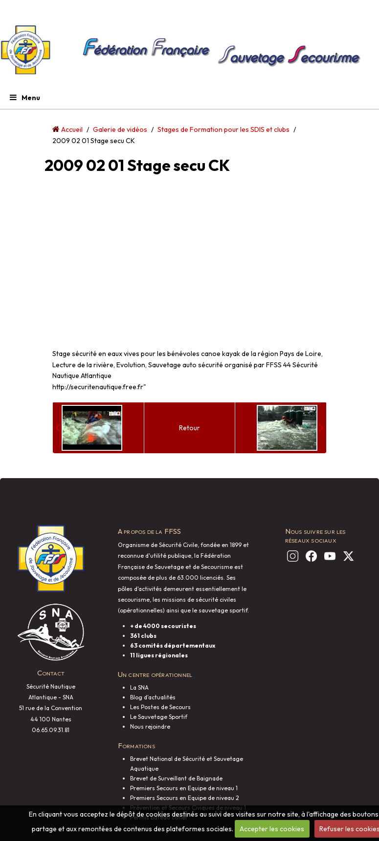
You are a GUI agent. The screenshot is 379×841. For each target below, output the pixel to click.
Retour (189, 427)
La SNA (139, 687)
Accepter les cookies (272, 828)
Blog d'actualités (153, 697)
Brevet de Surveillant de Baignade (176, 778)
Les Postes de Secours (160, 707)
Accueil (72, 129)
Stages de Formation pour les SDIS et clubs (223, 129)
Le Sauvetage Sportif (158, 716)
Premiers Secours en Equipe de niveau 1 (184, 788)
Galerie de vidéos (120, 129)
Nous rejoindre (150, 726)
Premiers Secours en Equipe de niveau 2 (184, 797)
